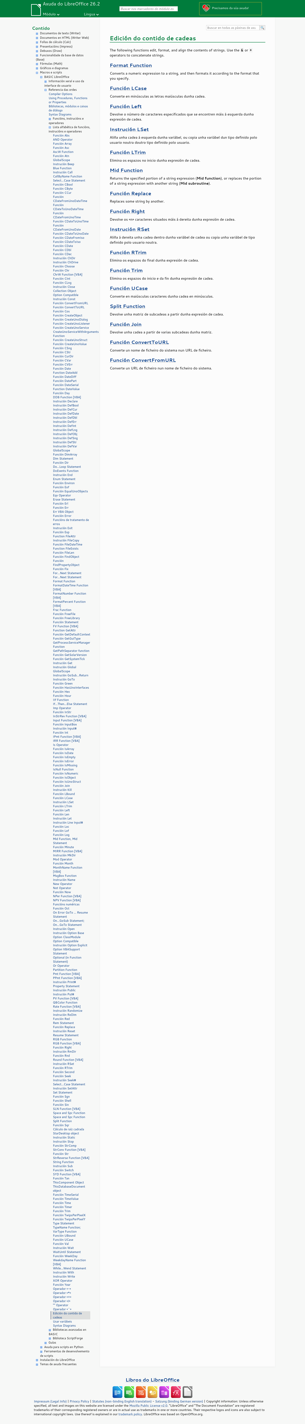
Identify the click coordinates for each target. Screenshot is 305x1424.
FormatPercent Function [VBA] (69, 604)
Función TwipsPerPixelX (69, 1215)
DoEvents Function (66, 471)
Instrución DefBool (66, 405)
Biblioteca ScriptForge (68, 1338)
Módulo (49, 14)
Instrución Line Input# (68, 822)
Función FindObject (66, 557)
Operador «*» (62, 1293)
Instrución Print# (64, 982)
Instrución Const (64, 299)
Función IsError (63, 761)
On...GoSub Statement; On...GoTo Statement (68, 923)
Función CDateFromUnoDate (67, 227)
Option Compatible (65, 295)
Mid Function (126, 170)
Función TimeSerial (66, 1195)
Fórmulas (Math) (51, 64)
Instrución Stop (63, 1141)
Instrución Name (64, 880)
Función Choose (64, 266)
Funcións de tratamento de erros (71, 522)
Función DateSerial (66, 385)
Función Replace (64, 1027)
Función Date (62, 369)
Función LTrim (62, 806)
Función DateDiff (64, 377)
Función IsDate (63, 753)
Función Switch (63, 1170)
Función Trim (61, 1211)
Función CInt (61, 279)
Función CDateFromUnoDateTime (70, 199)
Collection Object (64, 291)
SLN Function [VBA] (66, 1109)
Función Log (61, 835)
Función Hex (61, 692)
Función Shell (62, 1101)
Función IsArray (63, 749)
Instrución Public (64, 990)
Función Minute (63, 847)
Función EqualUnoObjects (70, 491)
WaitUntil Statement (67, 1252)
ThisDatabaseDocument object (69, 1188)
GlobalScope (61, 160)
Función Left (61, 810)
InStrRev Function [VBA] (69, 716)
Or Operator (61, 966)
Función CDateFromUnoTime (67, 215)
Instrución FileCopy (66, 540)
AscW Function (63, 152)
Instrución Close (64, 287)
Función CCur (62, 193)
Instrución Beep (63, 164)
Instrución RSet (63, 1064)
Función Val (61, 1244)
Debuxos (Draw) (51, 51)
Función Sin (61, 1105)
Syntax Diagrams (60, 114)
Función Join (61, 786)
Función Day (61, 393)
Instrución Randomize (67, 1011)
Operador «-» (62, 1289)
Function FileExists (65, 548)
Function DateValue (66, 389)
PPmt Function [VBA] (67, 978)
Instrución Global (64, 667)
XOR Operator (62, 1281)
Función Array (62, 144)
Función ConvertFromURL (70, 303)
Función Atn (61, 156)
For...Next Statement (67, 573)
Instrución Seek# (64, 1080)
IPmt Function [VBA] (67, 737)
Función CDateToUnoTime (71, 221)
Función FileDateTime (67, 544)
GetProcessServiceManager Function (71, 645)
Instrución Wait (63, 1248)
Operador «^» (62, 1309)
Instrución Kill (62, 790)
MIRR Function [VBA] (67, 851)
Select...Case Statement (69, 180)
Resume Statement (66, 1035)
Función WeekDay (65, 1256)
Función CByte (63, 189)
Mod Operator (62, 859)
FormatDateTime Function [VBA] (70, 587)
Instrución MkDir (64, 855)
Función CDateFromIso (68, 238)
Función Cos (61, 311)
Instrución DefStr (65, 442)
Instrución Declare (65, 401)
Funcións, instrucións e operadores (66, 120)
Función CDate (63, 246)
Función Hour (62, 696)
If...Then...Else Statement (70, 704)
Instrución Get (62, 663)
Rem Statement (63, 1023)
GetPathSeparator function (71, 651)
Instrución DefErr (64, 422)
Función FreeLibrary (66, 618)
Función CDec (62, 254)
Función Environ (64, 483)
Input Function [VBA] (67, 720)
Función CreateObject (67, 315)
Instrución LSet (63, 802)
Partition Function (65, 970)
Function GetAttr (64, 630)
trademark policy (130, 1414)
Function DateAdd (65, 373)
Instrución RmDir (64, 1051)
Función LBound (64, 794)
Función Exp (61, 532)
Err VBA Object (63, 512)
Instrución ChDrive (65, 262)
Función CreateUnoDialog (70, 319)
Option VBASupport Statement (66, 951)
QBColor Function (65, 1002)
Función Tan (61, 1178)
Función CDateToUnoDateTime (68, 207)
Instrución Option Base (68, 933)
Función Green (63, 683)
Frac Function (62, 610)
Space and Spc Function (69, 1113)
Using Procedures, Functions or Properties (68, 100)
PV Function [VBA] (65, 998)
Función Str (61, 1154)
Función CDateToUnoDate (71, 234)
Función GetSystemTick (69, 659)
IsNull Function (63, 769)
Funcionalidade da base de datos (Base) (59, 57)
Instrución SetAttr (65, 1088)
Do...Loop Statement (67, 467)
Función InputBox (65, 724)
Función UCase (63, 1240)
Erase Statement (64, 499)
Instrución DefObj (65, 434)
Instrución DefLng (65, 430)
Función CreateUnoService (71, 328)
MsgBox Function (65, 876)
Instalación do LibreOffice (57, 1360)
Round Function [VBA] (68, 1060)
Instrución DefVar (65, 446)
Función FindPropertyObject (66, 563)
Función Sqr (61, 1125)
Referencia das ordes (62, 90)
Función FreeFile (64, 614)
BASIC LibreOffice (56, 77)
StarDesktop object (66, 1133)
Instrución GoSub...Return (70, 675)
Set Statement (62, 1092)
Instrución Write (64, 1276)
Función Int (60, 733)
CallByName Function (67, 176)
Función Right (62, 1047)
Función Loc (61, 827)
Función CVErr (63, 364)
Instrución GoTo (64, 679)
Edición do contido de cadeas (67, 1315)
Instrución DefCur (65, 409)
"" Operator (60, 1305)
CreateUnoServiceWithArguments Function (71, 334)
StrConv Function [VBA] (69, 1150)
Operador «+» (62, 1297)
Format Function (64, 581)
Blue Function (62, 168)
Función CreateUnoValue (70, 344)
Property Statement (66, 986)
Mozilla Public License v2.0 (148, 1405)
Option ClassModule (67, 937)
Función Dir (61, 463)
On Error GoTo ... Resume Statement (70, 914)
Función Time (62, 1203)
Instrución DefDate (66, 414)
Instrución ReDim (64, 1015)
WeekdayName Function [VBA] (69, 1262)
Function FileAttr (64, 536)
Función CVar (62, 360)
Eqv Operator (62, 495)
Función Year (61, 1285)
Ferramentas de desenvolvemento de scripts (64, 1353)
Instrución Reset (64, 1031)
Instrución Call (63, 172)
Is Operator (60, 745)
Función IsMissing (65, 765)
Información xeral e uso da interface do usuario (64, 83)
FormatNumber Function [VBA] (69, 595)
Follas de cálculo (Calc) (55, 42)
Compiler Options (60, 94)
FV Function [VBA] (65, 626)
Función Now (62, 892)
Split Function (62, 1121)
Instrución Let (62, 818)
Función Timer (62, 1207)
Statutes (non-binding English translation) (122, 1401)
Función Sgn (61, 1096)
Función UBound (64, 1236)
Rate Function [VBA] (67, 1007)
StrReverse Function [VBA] (71, 1158)
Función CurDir (63, 356)
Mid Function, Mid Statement (65, 841)
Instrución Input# (64, 728)
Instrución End (63, 475)
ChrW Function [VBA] (67, 274)
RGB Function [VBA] (67, 1043)
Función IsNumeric (65, 773)
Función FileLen (63, 553)
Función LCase (63, 798)
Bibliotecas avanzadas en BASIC (67, 1332)
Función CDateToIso (67, 242)
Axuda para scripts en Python (63, 1347)
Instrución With (63, 1272)
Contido (41, 28)
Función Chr (61, 270)
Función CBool (63, 184)
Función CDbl (62, 250)
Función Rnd (61, 1056)
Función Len (61, 814)
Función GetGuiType (67, 638)
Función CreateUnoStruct (70, 340)
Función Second (63, 1072)
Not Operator (62, 888)
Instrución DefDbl (65, 418)
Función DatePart (65, 381)
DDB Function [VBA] (67, 397)
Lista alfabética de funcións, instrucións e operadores (69, 129)
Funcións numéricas (66, 904)
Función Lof (61, 831)
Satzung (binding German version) (179, 1401)
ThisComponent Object (68, 1182)
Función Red (61, 1019)
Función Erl (60, 503)
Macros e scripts (51, 72)
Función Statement (65, 622)
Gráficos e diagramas (54, 68)
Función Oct (61, 908)
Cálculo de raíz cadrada (68, 1129)
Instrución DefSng (65, 438)
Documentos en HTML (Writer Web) (64, 38)
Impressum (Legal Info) (50, 1401)
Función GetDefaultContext (71, 634)
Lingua (89, 14)
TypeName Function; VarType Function (67, 1229)
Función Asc (61, 148)
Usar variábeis (62, 1321)
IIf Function (61, 700)
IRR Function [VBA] (66, 741)
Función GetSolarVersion (70, 655)
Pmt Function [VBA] (66, 974)
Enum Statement (64, 479)
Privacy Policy (79, 1401)
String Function (63, 1162)
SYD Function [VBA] (67, 1174)
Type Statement (63, 1223)
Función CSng (62, 348)
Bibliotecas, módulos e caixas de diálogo (68, 108)
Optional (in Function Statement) (67, 959)
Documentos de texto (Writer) (60, 33)
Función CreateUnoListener (71, 324)
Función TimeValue (66, 1199)
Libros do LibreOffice (152, 1379)
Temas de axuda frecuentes (58, 1364)
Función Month (63, 863)
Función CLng (62, 283)
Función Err (60, 508)
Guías (52, 1342)
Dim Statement (63, 458)
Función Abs (61, 135)
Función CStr (62, 352)
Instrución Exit (63, 528)
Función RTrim (63, 1068)
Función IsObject (64, 777)
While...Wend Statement (69, 1268)
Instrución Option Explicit (70, 945)
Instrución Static (64, 1137)
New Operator (62, 884)
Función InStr (62, 712)
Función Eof (61, 487)
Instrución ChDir (64, 258)
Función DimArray (65, 454)
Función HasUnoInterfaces (71, 688)
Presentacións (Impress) (56, 46)
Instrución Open (64, 929)
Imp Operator (62, 708)
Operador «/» (61, 1301)
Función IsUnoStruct (67, 782)
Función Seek (62, 1076)
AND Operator (63, 139)
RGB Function (62, 1039)
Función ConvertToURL (68, 307)
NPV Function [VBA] (67, 900)
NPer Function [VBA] (67, 896)
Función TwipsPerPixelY (69, 1219)
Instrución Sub (63, 1166)
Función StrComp (64, 1146)
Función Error (62, 516)
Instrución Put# (63, 994)
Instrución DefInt (64, 426)
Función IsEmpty (64, 757)
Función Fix (60, 569)
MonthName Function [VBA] (67, 869)
